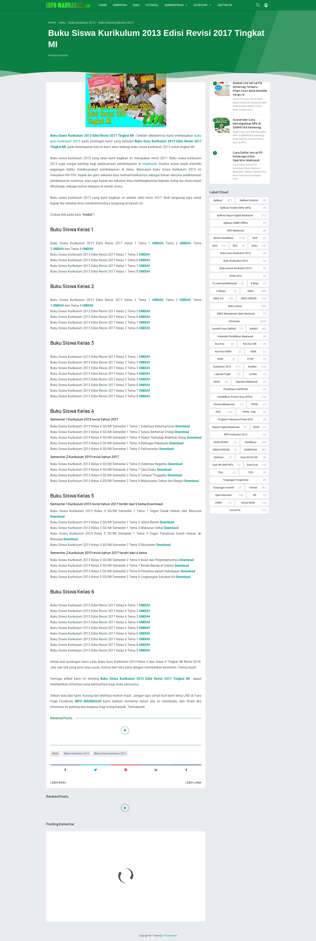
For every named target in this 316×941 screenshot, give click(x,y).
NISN (217, 381)
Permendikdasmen (224, 404)
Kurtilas (252, 366)
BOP (255, 237)
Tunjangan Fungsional (235, 479)
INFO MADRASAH (88, 701)
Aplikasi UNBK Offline (235, 222)
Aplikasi (217, 200)
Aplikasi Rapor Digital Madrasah (235, 215)
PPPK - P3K (249, 411)
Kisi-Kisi (219, 343)
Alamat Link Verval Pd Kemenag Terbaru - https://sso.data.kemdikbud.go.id (250, 88)
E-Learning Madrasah (225, 283)
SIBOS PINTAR (221, 449)
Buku (56, 753)
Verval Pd (234, 510)
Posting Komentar (58, 55)
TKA (220, 472)
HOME (103, 5)
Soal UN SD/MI (249, 457)
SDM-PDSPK (221, 442)
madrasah (149, 164)
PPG (218, 411)
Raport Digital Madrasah (226, 427)
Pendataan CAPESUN (235, 389)
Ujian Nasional (223, 495)
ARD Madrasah (235, 230)
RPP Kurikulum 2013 (235, 434)
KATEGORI (200, 5)
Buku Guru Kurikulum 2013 (235, 253)
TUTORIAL (152, 5)
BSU (235, 245)
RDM (256, 427)
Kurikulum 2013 (222, 366)
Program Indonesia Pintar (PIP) (235, 419)
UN (254, 495)
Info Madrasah (170, 935)
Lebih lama (193, 782)
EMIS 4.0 (218, 298)
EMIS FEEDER (249, 298)
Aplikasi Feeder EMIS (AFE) (235, 207)
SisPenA (218, 457)
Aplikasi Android (249, 200)
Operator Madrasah (247, 381)
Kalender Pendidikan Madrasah (235, 336)
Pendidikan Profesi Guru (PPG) (234, 396)
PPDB (254, 404)
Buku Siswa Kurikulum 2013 (110, 753)
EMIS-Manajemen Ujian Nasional (235, 313)
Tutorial (253, 487)
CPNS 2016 (235, 275)
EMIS (136, 5)
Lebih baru (58, 782)
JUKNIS (253, 328)
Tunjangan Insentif (223, 487)
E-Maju (255, 283)
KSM (220, 358)
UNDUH (157, 243)
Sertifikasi (250, 442)
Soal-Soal (252, 464)
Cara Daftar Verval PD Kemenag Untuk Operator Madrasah (248, 156)
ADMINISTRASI (174, 5)
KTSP (250, 358)
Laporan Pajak (222, 374)
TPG (250, 472)
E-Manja (221, 291)
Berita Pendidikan (224, 237)
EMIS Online (235, 306)
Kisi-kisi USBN (223, 351)
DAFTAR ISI (225, 5)
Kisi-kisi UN (249, 343)
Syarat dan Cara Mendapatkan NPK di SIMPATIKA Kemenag (247, 123)
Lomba (253, 374)
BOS (214, 245)
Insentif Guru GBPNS (224, 328)
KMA (253, 351)
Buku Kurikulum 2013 (77, 753)
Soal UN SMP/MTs (222, 464)
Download (166, 449)
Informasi (234, 321)
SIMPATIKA (120, 5)
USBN (218, 502)
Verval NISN (248, 502)
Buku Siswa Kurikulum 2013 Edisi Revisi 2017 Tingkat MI (92, 135)
